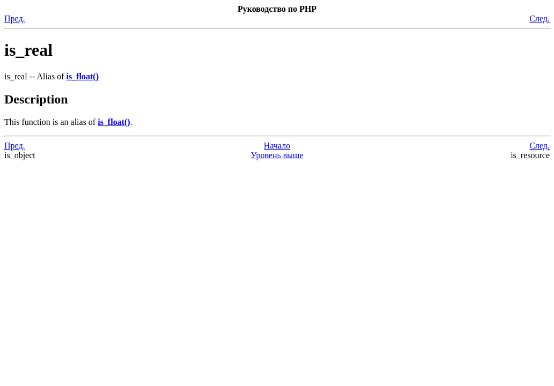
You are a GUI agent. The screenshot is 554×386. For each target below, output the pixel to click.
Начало (277, 145)
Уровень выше (276, 155)
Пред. (14, 18)
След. (539, 18)
